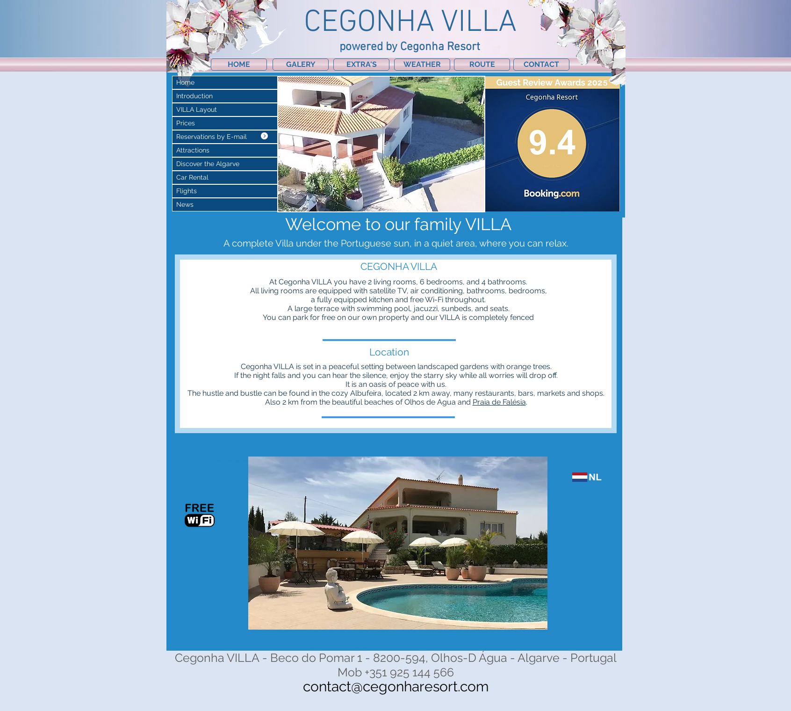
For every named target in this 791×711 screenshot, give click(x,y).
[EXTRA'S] (361, 64)
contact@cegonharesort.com (396, 686)
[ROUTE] (482, 64)
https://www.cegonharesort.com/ (239, 460)
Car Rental (192, 177)
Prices (185, 123)
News (185, 204)
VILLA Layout (196, 109)
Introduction (194, 96)
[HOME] (239, 64)
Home (185, 82)
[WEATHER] (422, 64)
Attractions (192, 150)
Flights (186, 191)
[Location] (389, 352)
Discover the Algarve (207, 163)
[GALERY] (301, 64)
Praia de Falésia (499, 402)
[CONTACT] (541, 64)
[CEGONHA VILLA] (399, 266)
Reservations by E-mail (211, 136)
